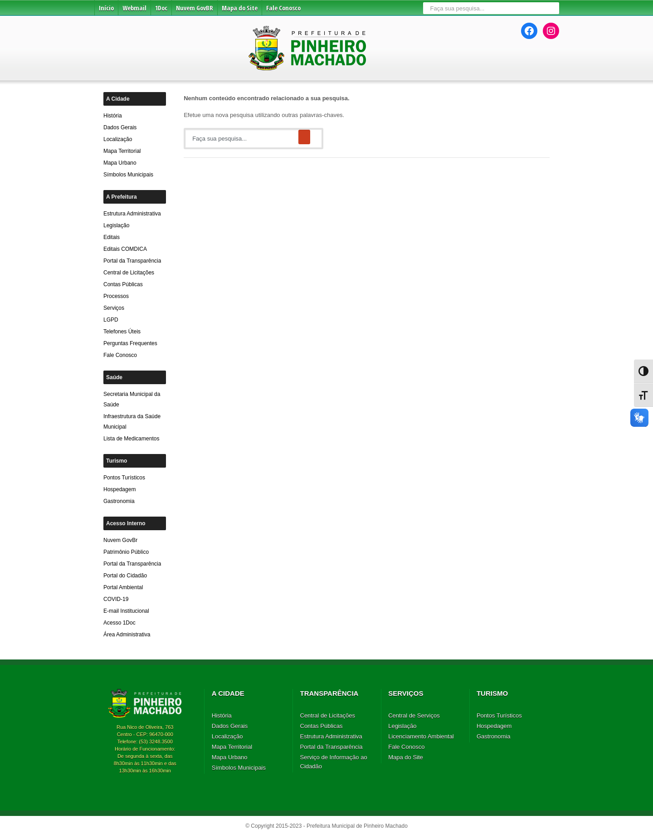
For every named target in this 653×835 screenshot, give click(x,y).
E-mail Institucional (126, 611)
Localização (117, 139)
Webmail (134, 8)
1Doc (161, 8)
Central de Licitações (128, 272)
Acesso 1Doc (119, 623)
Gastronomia (119, 501)
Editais (111, 237)
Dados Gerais (119, 127)
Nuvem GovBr (120, 540)
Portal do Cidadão (125, 575)
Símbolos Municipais (128, 174)
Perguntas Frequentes (130, 343)
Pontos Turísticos (124, 477)
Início (106, 8)
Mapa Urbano (119, 163)
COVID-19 (115, 599)
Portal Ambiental (123, 587)
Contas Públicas (123, 284)
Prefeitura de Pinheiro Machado (307, 47)
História (112, 115)
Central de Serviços (413, 715)
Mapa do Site (240, 8)
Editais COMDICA (125, 249)
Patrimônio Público (126, 552)
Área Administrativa (126, 634)
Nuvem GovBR (194, 8)
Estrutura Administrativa (132, 213)
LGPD (110, 320)
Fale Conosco (283, 8)
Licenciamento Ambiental (421, 736)
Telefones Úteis (122, 331)
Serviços (113, 308)
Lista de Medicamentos (131, 438)
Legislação (116, 225)
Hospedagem (119, 489)
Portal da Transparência (132, 261)
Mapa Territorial (122, 151)
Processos (116, 296)
